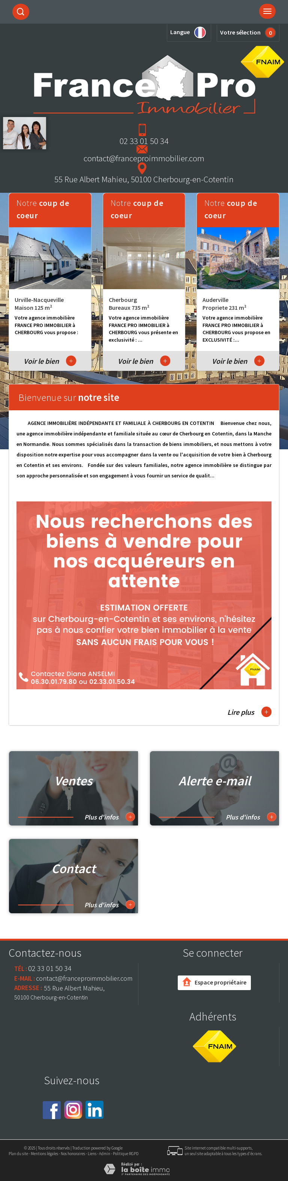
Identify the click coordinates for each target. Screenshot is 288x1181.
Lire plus (249, 712)
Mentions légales (44, 1153)
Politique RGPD (125, 1153)
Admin (104, 1153)
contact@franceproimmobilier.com (144, 158)
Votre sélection (240, 32)
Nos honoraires (73, 1153)
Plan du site (18, 1153)
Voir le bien (50, 361)
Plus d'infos (109, 816)
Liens (92, 1153)
